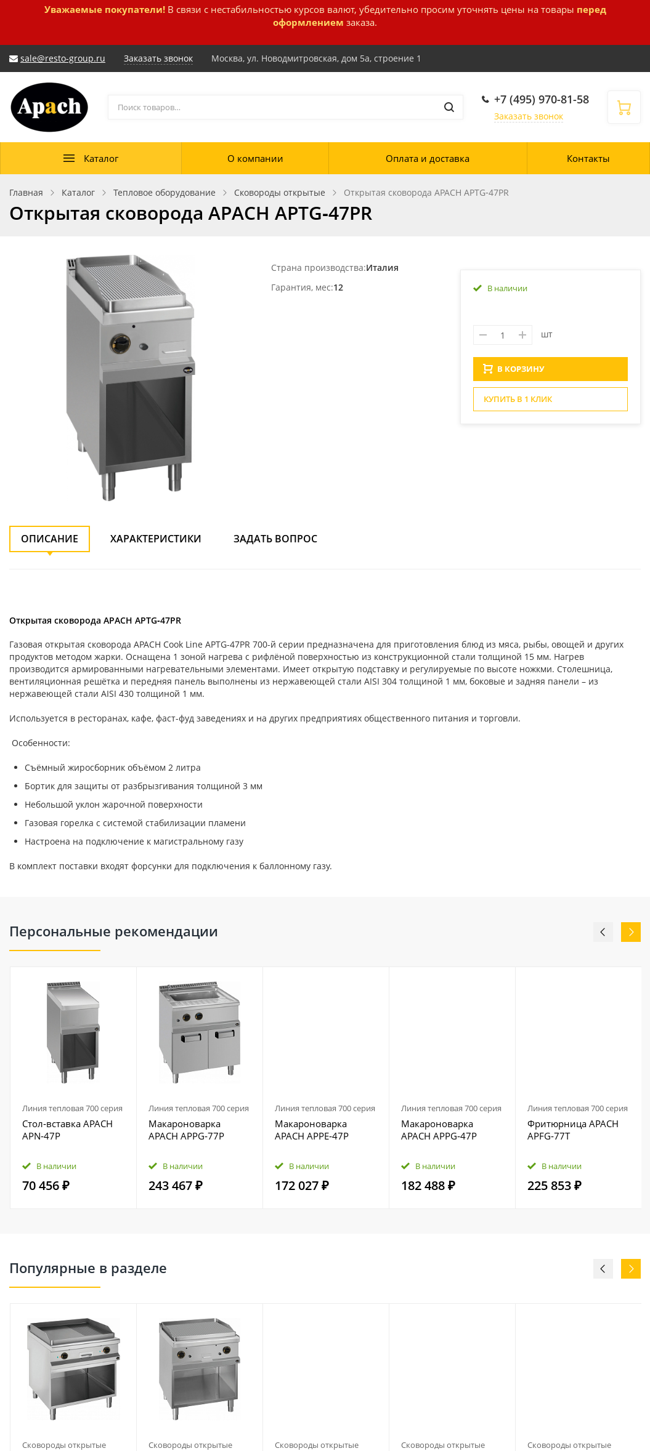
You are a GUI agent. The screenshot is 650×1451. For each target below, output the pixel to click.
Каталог (101, 158)
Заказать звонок (528, 116)
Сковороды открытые (64, 1444)
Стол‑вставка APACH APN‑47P (67, 1129)
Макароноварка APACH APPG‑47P (439, 1129)
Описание (49, 538)
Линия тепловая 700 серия (72, 1108)
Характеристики (155, 538)
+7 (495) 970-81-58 (541, 99)
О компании (255, 158)
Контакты (588, 158)
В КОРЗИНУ (514, 372)
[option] (73, 1088)
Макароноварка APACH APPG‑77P (186, 1129)
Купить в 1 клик (518, 402)
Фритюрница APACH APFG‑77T (573, 1129)
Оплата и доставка (427, 158)
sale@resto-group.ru (62, 58)
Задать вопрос (275, 538)
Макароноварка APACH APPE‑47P (312, 1129)
